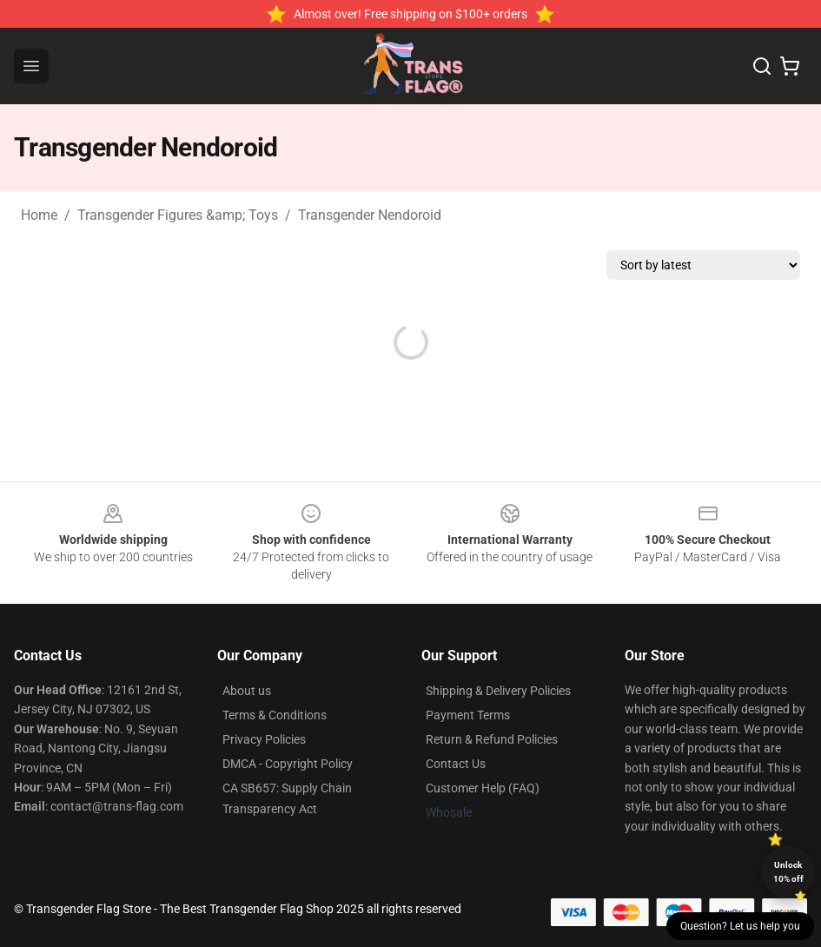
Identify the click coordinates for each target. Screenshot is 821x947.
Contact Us (456, 764)
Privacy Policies (264, 739)
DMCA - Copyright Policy (287, 764)
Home (39, 215)
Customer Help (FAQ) (483, 788)
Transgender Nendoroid (369, 215)
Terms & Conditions (274, 715)
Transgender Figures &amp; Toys (177, 215)
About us (246, 691)
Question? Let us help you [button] (740, 926)
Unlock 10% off (788, 872)
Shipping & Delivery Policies (498, 691)
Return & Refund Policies (492, 739)
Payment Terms (468, 715)
